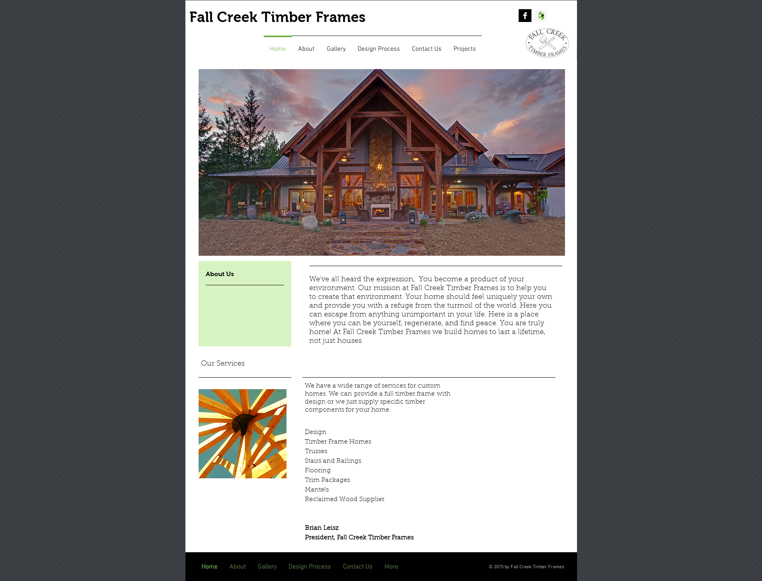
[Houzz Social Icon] (541, 15)
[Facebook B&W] (525, 15)
